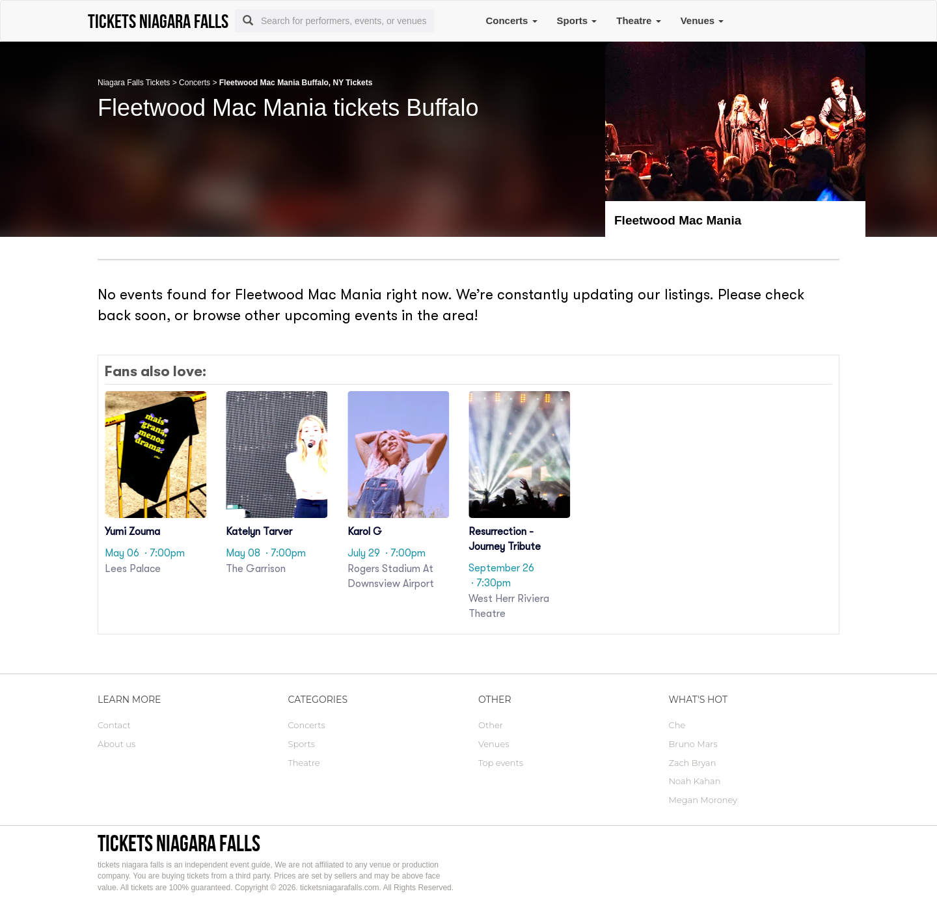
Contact (114, 725)
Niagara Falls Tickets (134, 82)
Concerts (511, 20)
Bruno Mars (693, 744)
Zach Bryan (692, 762)
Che (677, 725)
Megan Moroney (703, 800)
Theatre (638, 20)
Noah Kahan (695, 781)
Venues (702, 20)
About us (116, 744)
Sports (577, 20)
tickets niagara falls (179, 843)
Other (490, 725)
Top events (500, 762)
